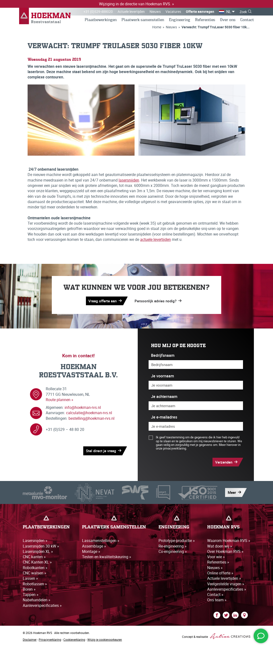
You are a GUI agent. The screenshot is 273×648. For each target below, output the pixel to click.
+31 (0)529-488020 (98, 11)
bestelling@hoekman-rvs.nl (91, 419)
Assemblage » (94, 547)
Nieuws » (215, 569)
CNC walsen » (34, 574)
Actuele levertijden (131, 11)
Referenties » (218, 563)
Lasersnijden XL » (38, 552)
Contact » (215, 596)
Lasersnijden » (35, 541)
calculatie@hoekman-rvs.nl (89, 414)
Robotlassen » (35, 585)
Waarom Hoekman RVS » (228, 541)
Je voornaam (162, 377)
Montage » (91, 552)
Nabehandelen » (36, 601)
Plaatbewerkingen (101, 20)
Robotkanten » (35, 569)
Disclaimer (30, 641)
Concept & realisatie (216, 637)
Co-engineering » (173, 552)
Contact (247, 20)
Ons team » (217, 601)
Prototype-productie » (177, 541)
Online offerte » (220, 574)
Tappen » (30, 596)
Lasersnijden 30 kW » (41, 547)
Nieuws (155, 11)
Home (156, 27)
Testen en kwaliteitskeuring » (106, 558)
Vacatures (173, 11)
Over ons (227, 20)
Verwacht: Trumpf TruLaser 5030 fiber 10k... (216, 27)
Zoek (243, 11)
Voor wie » (216, 558)
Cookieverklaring (74, 641)
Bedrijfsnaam (162, 356)
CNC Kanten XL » (37, 563)
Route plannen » (59, 401)
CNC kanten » (34, 558)
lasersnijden (129, 180)
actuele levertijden (155, 240)
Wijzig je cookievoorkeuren (104, 641)
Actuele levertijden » (224, 579)
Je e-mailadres (164, 418)
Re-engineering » (173, 547)
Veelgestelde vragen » (225, 585)
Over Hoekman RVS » (225, 552)
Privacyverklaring (50, 641)
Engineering (179, 20)
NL (228, 11)
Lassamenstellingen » (100, 541)
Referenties (205, 20)
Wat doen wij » (219, 547)
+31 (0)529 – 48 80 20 (65, 430)
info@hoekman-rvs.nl (83, 408)
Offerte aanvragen (200, 11)
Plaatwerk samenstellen (142, 20)
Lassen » (30, 579)
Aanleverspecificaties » (42, 607)
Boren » (29, 590)
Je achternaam (164, 398)
